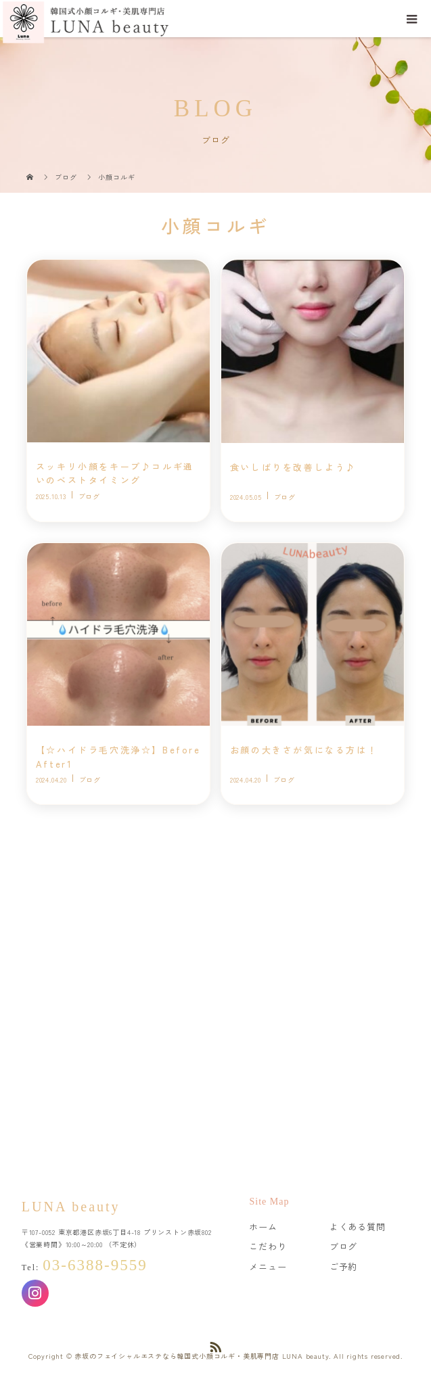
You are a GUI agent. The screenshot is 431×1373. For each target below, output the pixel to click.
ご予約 (343, 1266)
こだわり (267, 1246)
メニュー (267, 1266)
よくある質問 (358, 1226)
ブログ (343, 1246)
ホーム (263, 1226)
